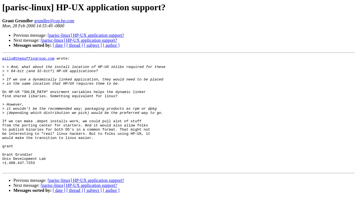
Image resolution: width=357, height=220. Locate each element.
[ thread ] (74, 45)
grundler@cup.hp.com (54, 20)
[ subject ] (93, 45)
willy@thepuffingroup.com (28, 59)
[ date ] (59, 45)
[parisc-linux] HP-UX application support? (86, 35)
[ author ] (111, 45)
